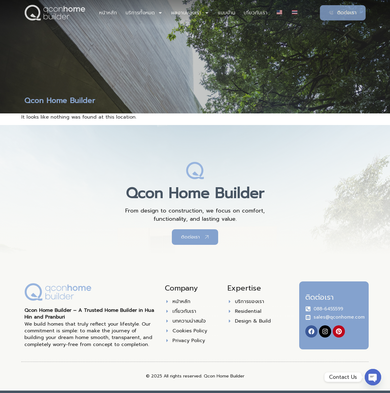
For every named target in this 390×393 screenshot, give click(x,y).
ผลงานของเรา (190, 13)
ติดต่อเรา (319, 297)
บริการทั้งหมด (144, 13)
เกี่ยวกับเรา (256, 12)
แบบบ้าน (226, 12)
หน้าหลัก (108, 12)
